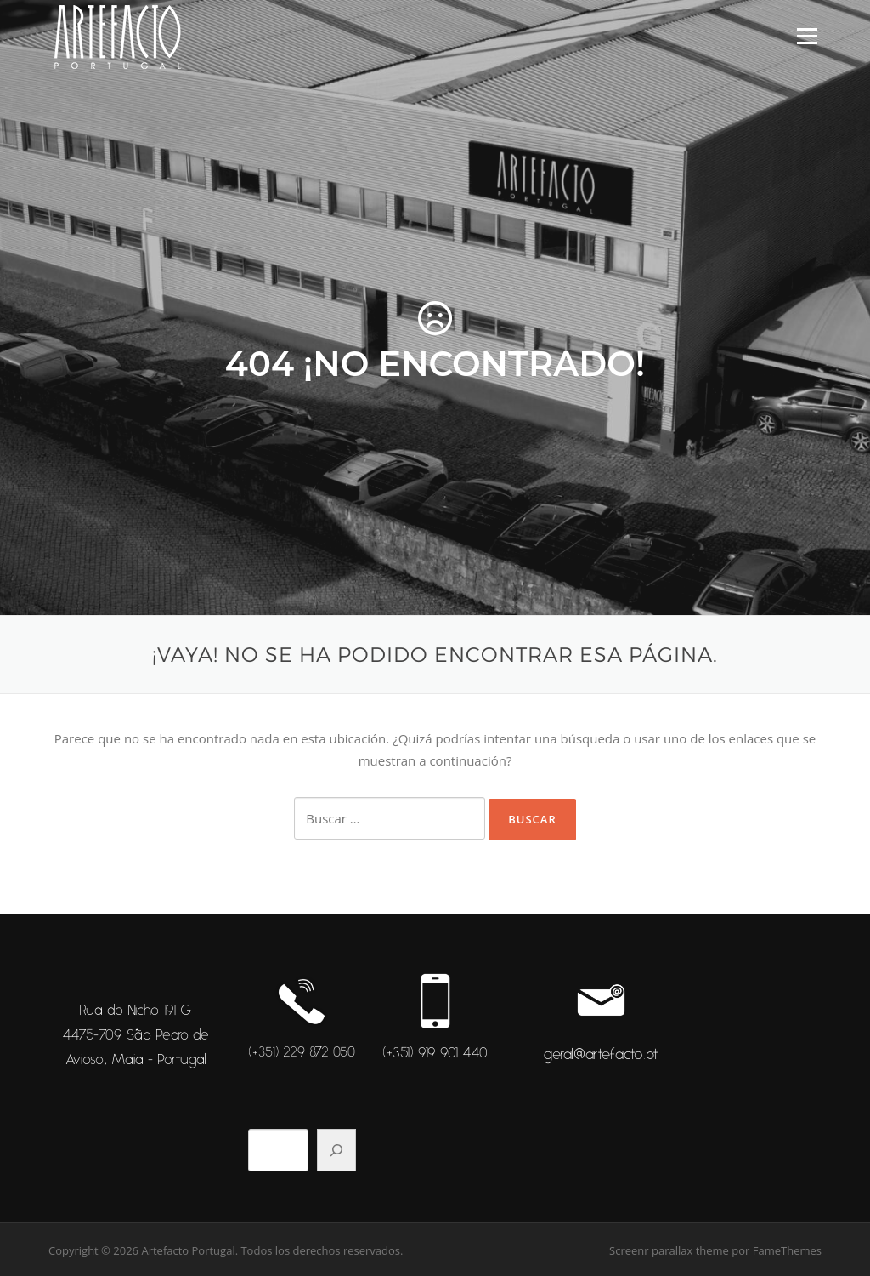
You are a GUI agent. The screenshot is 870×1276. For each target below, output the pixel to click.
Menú (807, 35)
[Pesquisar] (336, 1150)
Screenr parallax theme (669, 1250)
